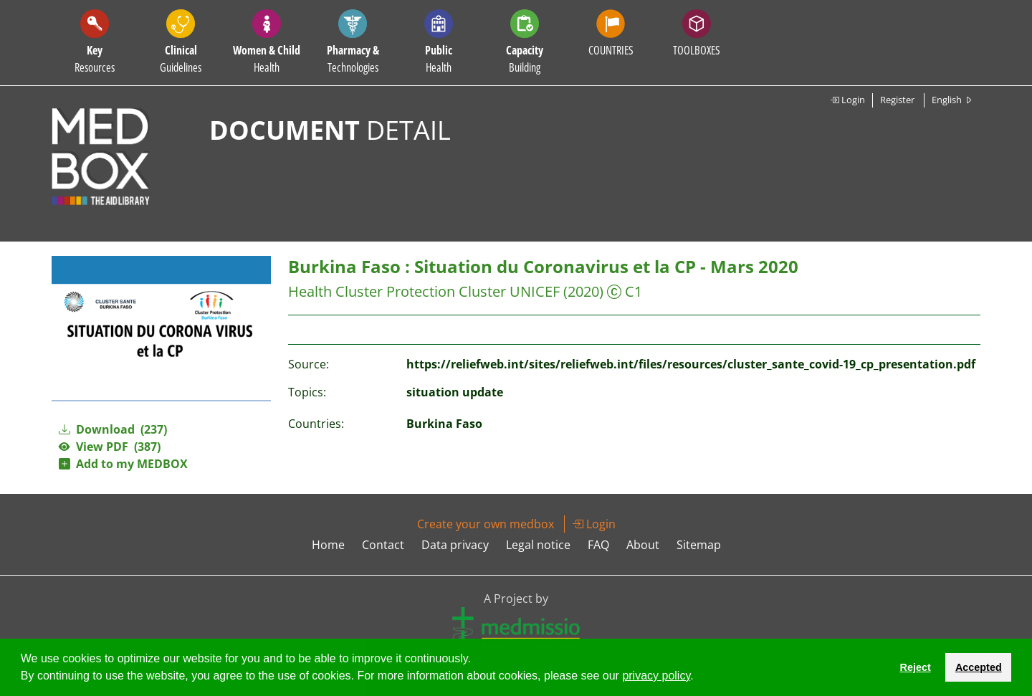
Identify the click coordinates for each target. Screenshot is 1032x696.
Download (113, 429)
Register (897, 99)
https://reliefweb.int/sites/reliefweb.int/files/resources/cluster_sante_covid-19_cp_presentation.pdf (690, 364)
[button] (699, 677)
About (642, 545)
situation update (454, 392)
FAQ (598, 545)
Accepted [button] (978, 667)
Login (847, 99)
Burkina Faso (444, 424)
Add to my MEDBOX (123, 464)
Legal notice (538, 545)
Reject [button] (914, 667)
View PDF (110, 446)
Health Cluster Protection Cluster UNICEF (424, 291)
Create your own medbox (485, 524)
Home (328, 545)
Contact (383, 545)
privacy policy (656, 675)
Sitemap (699, 545)
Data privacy (455, 545)
